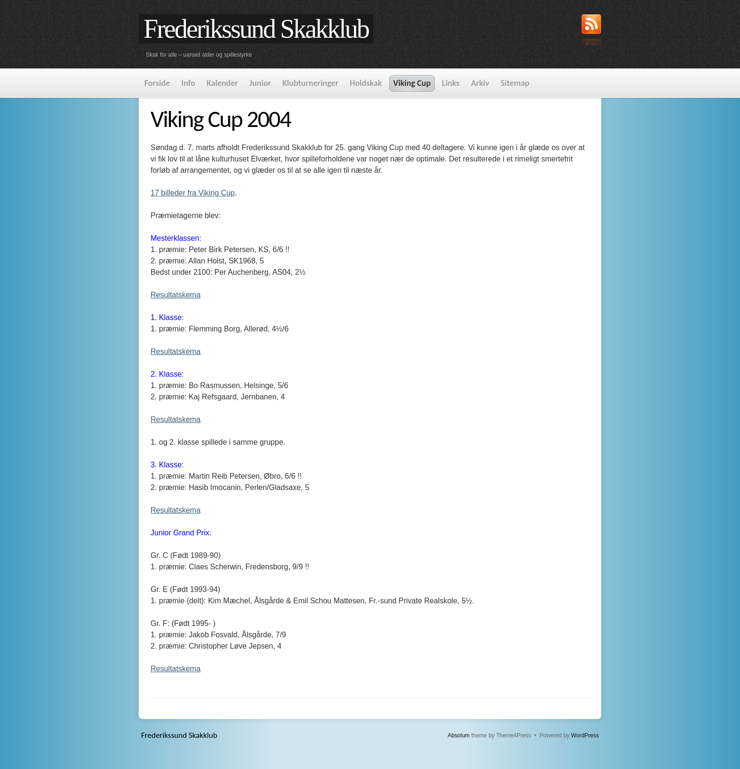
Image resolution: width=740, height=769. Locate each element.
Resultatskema (176, 295)
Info (188, 83)
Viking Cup (411, 83)
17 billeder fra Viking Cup (193, 193)
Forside (157, 83)
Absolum (458, 735)
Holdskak (366, 83)
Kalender (222, 83)
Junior (260, 83)
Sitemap (515, 83)
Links (451, 83)
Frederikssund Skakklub (256, 28)
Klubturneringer (310, 83)
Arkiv (480, 83)
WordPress (585, 735)
